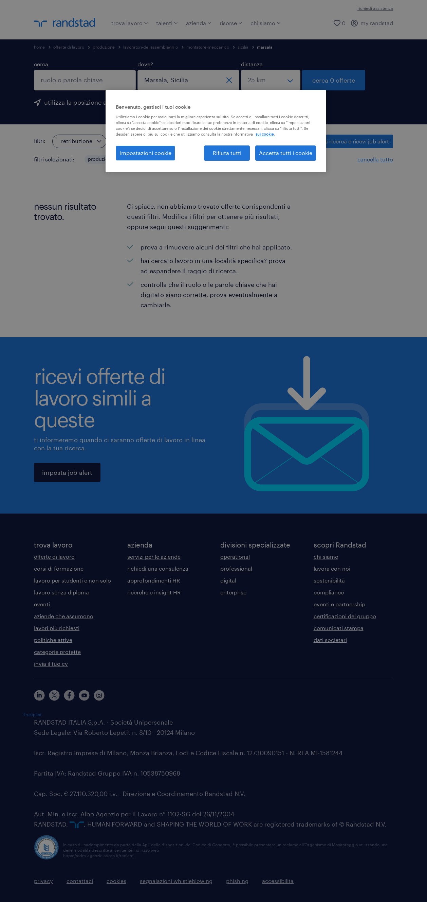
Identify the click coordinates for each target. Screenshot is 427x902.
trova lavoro (129, 23)
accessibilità (278, 881)
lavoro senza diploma (61, 592)
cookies (116, 881)
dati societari (330, 640)
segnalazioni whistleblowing (176, 881)
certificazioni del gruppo (345, 616)
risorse (231, 23)
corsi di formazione (58, 568)
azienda (198, 23)
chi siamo (265, 23)
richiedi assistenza (375, 8)
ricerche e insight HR (154, 592)
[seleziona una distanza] (270, 80)
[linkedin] (39, 695)
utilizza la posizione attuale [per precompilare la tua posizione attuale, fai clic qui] (84, 102)
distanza (252, 64)
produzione (104, 47)
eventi (42, 604)
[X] (54, 695)
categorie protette (57, 651)
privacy (43, 881)
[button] (119, 159)
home (39, 47)
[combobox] (85, 80)
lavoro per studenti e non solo (72, 580)
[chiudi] (229, 80)
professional (236, 568)
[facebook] (69, 695)
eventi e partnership (339, 604)
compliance (329, 592)
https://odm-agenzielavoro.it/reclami (98, 855)
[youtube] (84, 695)
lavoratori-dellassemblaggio (150, 47)
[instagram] (99, 695)
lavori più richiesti (56, 628)
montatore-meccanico (207, 47)
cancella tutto (375, 159)
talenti (167, 23)
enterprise (233, 592)
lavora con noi (332, 568)
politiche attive (53, 640)
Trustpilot (32, 714)
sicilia (243, 47)
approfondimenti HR (153, 580)
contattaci (80, 881)
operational (235, 556)
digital (228, 580)
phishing (237, 881)
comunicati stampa (339, 628)
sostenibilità (329, 580)
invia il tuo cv (51, 663)
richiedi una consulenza (157, 568)
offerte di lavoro (68, 47)
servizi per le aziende (154, 556)
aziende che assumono (63, 616)
